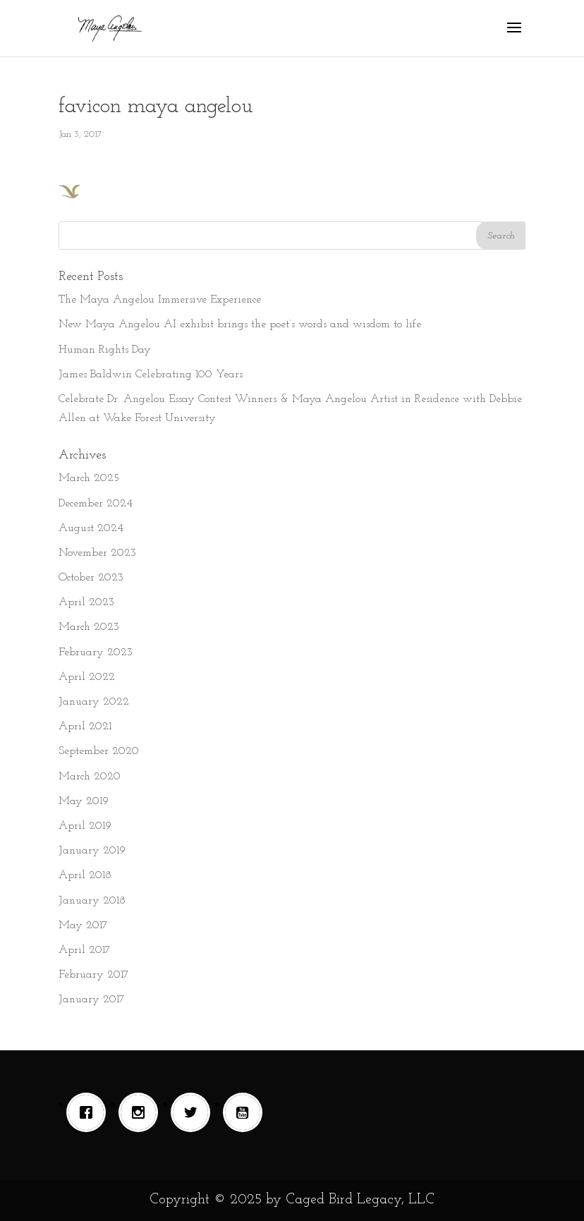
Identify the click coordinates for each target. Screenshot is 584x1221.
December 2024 (96, 503)
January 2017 (92, 999)
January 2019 (92, 850)
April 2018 (85, 875)
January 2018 (92, 900)
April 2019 (85, 826)
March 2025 (89, 478)
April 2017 (85, 950)
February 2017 (94, 974)
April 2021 (85, 726)
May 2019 (84, 801)
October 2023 (91, 577)
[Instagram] (142, 1112)
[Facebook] (89, 1112)
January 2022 (94, 701)
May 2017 (83, 925)
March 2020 (90, 776)
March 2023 (89, 627)
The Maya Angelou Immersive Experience (160, 299)
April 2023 (86, 602)
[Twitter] (194, 1112)
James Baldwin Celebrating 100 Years (151, 374)
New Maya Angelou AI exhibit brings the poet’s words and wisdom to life (240, 324)
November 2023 (97, 553)
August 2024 (91, 528)
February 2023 (96, 652)
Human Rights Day (105, 350)
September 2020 (99, 751)
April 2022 (87, 677)
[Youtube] (246, 1112)
